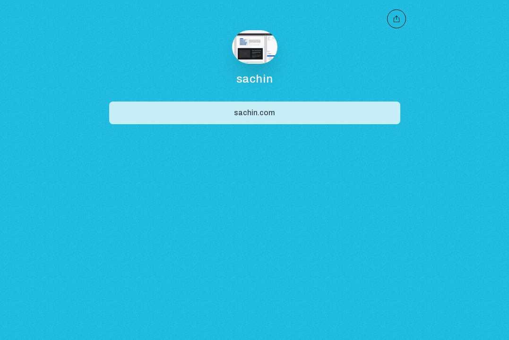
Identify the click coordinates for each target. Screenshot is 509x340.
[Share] (254, 113)
